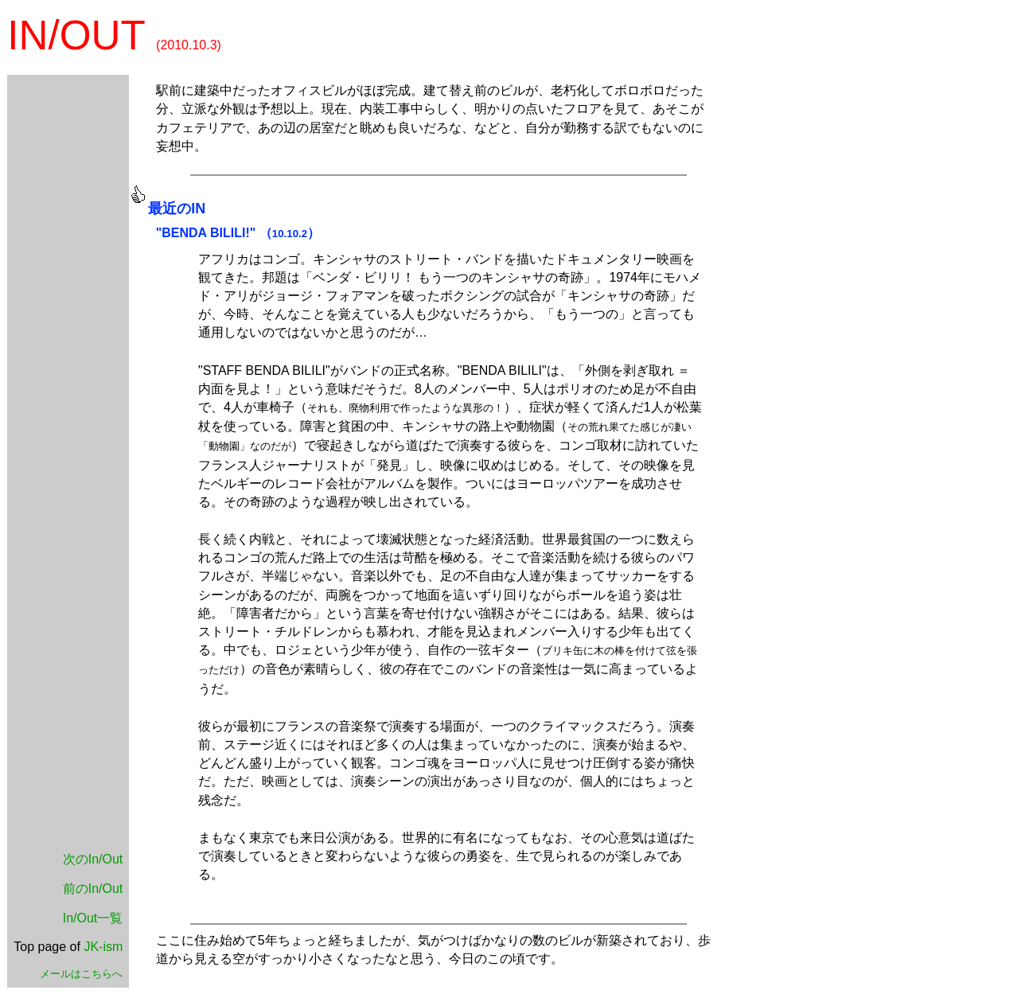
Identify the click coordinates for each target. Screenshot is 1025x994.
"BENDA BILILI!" (206, 233)
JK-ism (103, 946)
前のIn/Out (93, 888)
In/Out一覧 (93, 918)
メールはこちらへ (81, 974)
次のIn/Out (93, 859)
